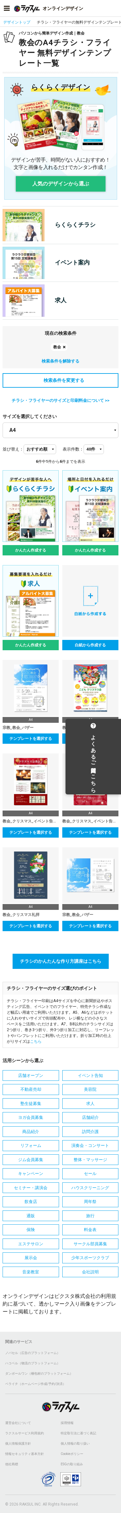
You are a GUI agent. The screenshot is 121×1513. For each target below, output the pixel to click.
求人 (34, 300)
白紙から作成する (90, 645)
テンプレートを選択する (30, 738)
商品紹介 (30, 1131)
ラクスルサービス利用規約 (24, 1433)
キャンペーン (30, 1173)
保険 (30, 1229)
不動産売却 (30, 1089)
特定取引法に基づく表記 (78, 1433)
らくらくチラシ (49, 225)
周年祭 (90, 1201)
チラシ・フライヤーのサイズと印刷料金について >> (60, 400)
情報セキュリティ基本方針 (24, 1454)
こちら (36, 1041)
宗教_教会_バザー (18, 727)
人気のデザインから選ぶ (60, 184)
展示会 (31, 1257)
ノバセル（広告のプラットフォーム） (32, 1353)
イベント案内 (46, 263)
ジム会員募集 (30, 1159)
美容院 (90, 1089)
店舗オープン (30, 1075)
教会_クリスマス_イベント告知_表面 (90, 821)
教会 (57, 347)
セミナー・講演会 (30, 1187)
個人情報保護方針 (18, 1443)
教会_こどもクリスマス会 (84, 727)
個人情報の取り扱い (75, 1443)
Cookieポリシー (72, 1454)
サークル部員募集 (90, 1243)
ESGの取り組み (72, 1464)
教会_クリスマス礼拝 (21, 914)
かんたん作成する (30, 550)
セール (90, 1173)
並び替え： (13, 449)
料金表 (90, 1229)
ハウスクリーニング (90, 1187)
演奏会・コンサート (90, 1145)
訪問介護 (90, 1131)
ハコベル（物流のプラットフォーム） (32, 1363)
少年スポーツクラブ (90, 1257)
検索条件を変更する (60, 380)
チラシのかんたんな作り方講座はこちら (60, 961)
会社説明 (90, 1271)
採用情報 (67, 1423)
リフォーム (30, 1145)
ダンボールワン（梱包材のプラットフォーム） (39, 1373)
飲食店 (31, 1201)
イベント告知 (90, 1075)
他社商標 (11, 1464)
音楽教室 (30, 1271)
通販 (30, 1215)
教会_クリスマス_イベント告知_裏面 (31, 821)
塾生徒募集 (30, 1103)
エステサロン (30, 1243)
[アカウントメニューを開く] (114, 8)
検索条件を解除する (60, 361)
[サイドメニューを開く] (7, 8)
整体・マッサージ (90, 1159)
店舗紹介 (90, 1117)
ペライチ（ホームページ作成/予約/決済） (35, 1384)
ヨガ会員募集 (30, 1117)
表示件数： (73, 449)
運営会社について (18, 1423)
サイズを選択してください (30, 416)
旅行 (90, 1215)
